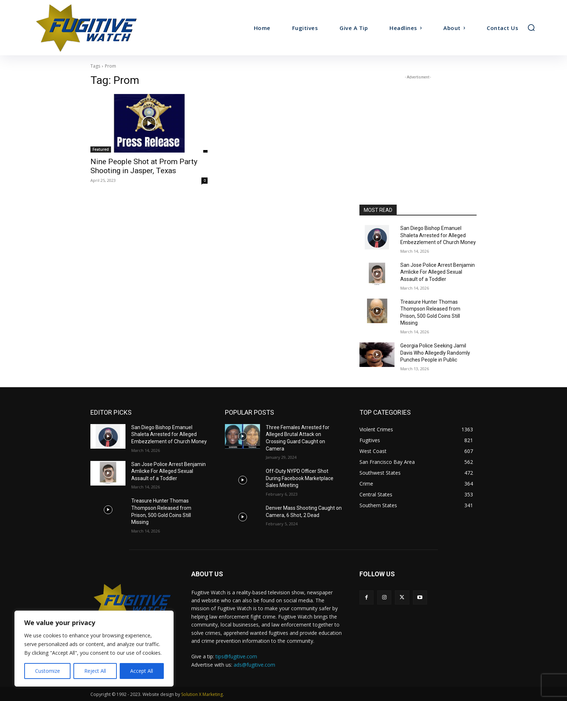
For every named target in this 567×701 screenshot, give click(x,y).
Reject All (95, 670)
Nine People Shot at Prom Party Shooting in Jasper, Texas (143, 166)
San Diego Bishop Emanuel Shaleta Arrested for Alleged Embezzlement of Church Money (438, 235)
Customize (47, 670)
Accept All (141, 670)
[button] (531, 27)
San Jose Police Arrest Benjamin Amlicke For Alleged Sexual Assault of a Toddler (437, 272)
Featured (101, 149)
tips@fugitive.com (236, 656)
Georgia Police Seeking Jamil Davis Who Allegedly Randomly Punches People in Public (435, 353)
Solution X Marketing (202, 694)
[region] (94, 649)
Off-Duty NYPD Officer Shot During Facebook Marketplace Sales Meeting (299, 478)
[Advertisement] (418, 126)
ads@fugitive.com (254, 664)
